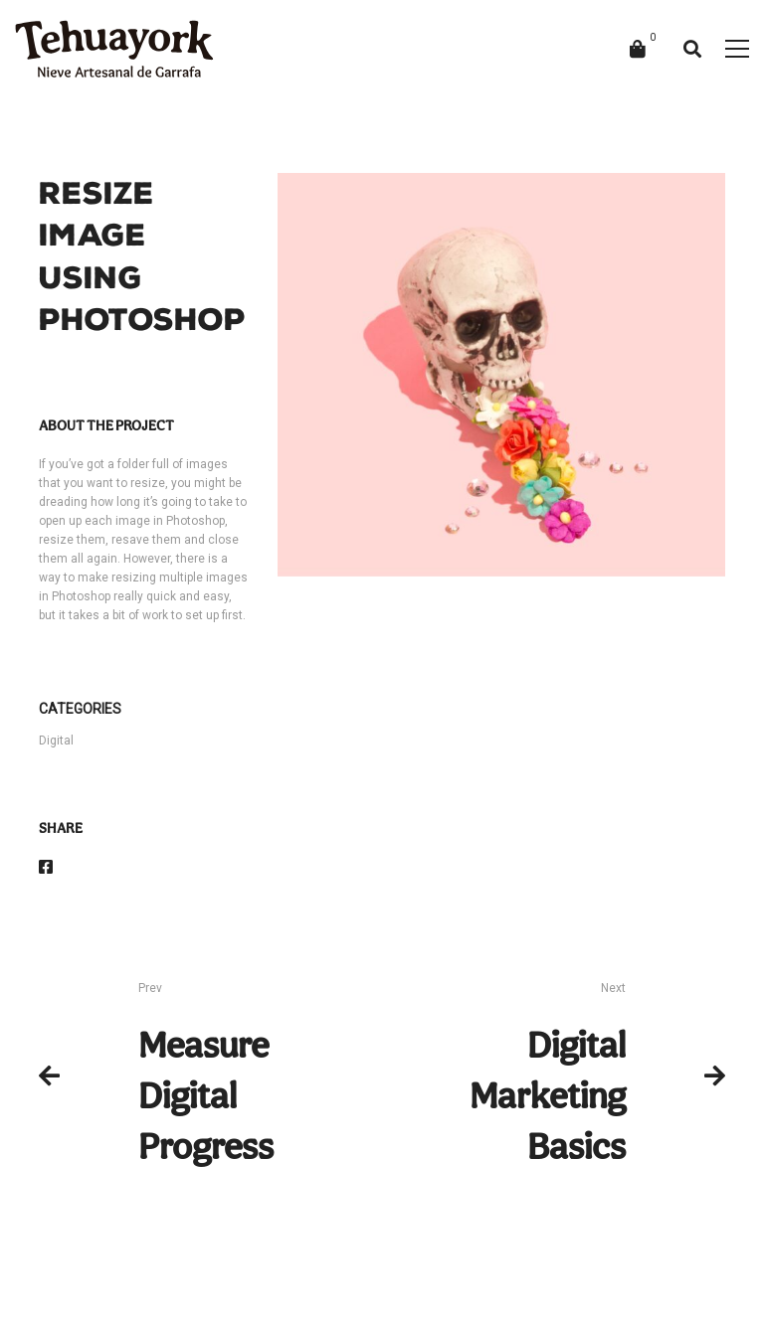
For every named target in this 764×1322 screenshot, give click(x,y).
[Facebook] (46, 867)
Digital (56, 740)
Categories (80, 709)
